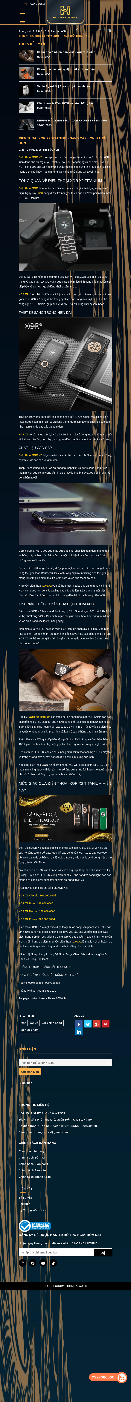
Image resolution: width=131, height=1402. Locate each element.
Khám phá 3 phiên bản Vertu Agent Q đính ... (67, 52)
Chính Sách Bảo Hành (33, 1170)
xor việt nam (30, 1029)
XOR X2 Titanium (39, 716)
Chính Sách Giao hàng (33, 1163)
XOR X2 (23, 294)
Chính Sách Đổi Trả (32, 1157)
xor (23, 1022)
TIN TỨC (41, 31)
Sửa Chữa (25, 1197)
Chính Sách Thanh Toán (35, 1176)
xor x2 (34, 1022)
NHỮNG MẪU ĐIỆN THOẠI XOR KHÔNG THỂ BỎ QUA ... (73, 120)
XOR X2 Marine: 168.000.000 (36, 911)
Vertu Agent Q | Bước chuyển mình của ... (65, 86)
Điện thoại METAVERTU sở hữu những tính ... (67, 103)
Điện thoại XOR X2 (30, 455)
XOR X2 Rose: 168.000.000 (35, 903)
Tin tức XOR (58, 31)
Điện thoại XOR (28, 188)
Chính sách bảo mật (32, 1151)
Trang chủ (25, 31)
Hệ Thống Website (31, 1210)
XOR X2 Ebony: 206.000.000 (36, 919)
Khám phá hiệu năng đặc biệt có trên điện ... (67, 69)
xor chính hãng (52, 1022)
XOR (40, 193)
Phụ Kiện (24, 1203)
